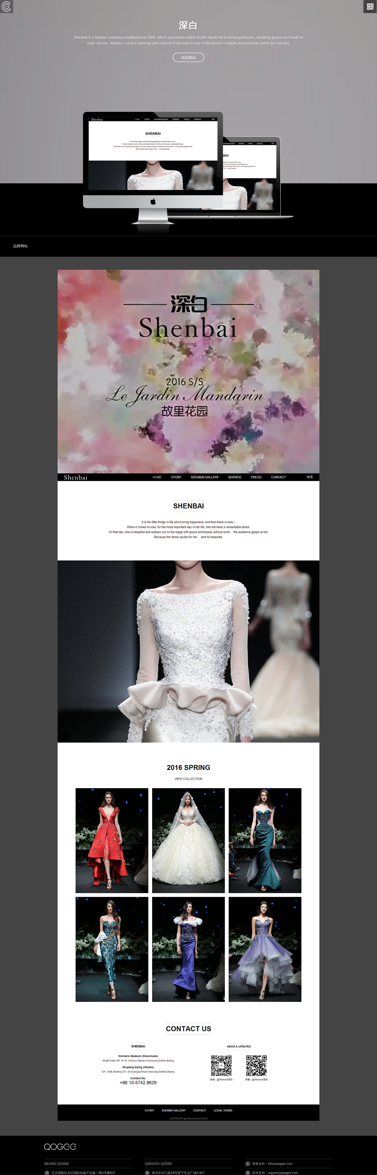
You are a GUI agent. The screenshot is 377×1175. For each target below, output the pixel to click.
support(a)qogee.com (283, 1173)
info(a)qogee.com (280, 1164)
